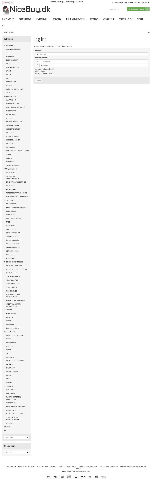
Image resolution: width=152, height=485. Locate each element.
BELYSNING (8, 310)
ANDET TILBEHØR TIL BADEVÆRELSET (13, 305)
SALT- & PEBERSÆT (13, 244)
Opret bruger (40, 71)
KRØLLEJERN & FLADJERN (15, 406)
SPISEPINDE (10, 255)
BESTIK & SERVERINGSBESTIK (17, 207)
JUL (7, 53)
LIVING (8, 71)
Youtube (76, 471)
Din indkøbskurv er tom (139, 9)
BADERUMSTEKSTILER (14, 266)
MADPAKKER (10, 147)
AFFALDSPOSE (11, 173)
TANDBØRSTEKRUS (13, 276)
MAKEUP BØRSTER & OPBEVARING (13, 398)
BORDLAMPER (11, 313)
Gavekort (9, 158)
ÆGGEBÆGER (11, 258)
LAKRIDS (9, 346)
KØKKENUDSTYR (10, 96)
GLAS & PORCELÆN (13, 233)
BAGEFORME (11, 114)
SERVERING (8, 200)
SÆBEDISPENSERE (13, 273)
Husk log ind (44, 65)
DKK (12, 2)
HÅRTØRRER (10, 393)
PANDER (9, 118)
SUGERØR (10, 162)
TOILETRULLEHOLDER (14, 284)
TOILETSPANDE (11, 287)
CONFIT (9, 375)
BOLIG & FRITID (9, 45)
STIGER (9, 85)
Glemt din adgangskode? (44, 69)
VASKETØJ (10, 56)
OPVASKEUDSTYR (12, 125)
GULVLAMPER (11, 317)
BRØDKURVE (10, 215)
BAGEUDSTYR (11, 111)
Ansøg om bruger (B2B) (44, 73)
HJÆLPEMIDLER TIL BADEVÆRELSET (13, 296)
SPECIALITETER (9, 332)
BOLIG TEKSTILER (12, 67)
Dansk (6, 2)
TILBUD (9, 154)
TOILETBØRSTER (12, 280)
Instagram (85, 471)
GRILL (8, 78)
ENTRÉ (8, 64)
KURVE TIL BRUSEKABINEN (16, 300)
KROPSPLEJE (11, 403)
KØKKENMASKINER (13, 140)
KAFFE (8, 339)
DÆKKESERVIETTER (13, 218)
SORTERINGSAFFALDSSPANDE (17, 197)
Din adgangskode (41, 57)
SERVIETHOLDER (12, 251)
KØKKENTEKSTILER (13, 129)
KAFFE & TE (10, 133)
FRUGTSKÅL (10, 226)
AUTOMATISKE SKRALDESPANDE (12, 177)
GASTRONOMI (11, 100)
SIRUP (8, 350)
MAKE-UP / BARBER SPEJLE (16, 414)
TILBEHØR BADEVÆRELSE (13, 262)
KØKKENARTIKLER (12, 104)
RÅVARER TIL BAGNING (14, 335)
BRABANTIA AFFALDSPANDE (16, 182)
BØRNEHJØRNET (12, 60)
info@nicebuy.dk (91, 466)
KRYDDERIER (11, 342)
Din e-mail (39, 51)
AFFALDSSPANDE (10, 169)
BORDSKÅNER (11, 211)
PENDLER (9, 321)
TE (7, 353)
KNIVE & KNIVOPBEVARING (15, 107)
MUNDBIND (10, 423)
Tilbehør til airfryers (12, 165)
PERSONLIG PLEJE (10, 386)
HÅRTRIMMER (11, 390)
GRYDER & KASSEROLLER (15, 122)
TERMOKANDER (12, 236)
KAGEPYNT (10, 364)
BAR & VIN (10, 144)
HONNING (9, 379)
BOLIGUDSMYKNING (13, 49)
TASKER (9, 93)
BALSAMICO (10, 368)
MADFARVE (10, 357)
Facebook (66, 471)
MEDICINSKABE (11, 291)
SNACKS (9, 382)
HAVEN (8, 75)
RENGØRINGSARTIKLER (14, 89)
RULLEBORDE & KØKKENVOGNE (17, 151)
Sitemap (77, 468)
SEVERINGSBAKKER (13, 247)
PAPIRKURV (10, 186)
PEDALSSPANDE (12, 189)
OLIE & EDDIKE (11, 204)
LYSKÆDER (10, 324)
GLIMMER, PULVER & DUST (15, 361)
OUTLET (7, 427)
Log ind (39, 80)
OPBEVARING (11, 82)
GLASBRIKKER (11, 229)
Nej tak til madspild (12, 371)
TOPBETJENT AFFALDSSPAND (16, 193)
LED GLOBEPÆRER (13, 328)
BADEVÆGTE (11, 410)
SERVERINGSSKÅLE (13, 240)
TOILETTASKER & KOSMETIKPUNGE (12, 418)
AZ (5, 430)
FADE (8, 222)
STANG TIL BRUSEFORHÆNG (16, 269)
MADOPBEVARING (12, 136)
